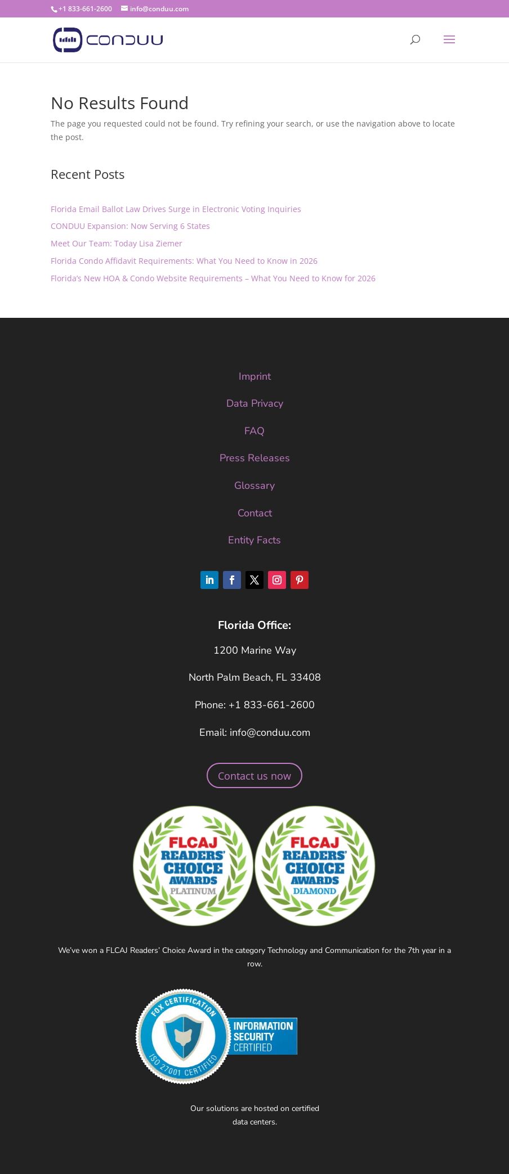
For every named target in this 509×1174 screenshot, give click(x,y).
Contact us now (254, 775)
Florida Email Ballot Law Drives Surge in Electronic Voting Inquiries (176, 209)
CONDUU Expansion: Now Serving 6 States (130, 226)
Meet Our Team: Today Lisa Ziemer (116, 243)
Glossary (254, 485)
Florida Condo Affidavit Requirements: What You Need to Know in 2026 (184, 260)
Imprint (255, 376)
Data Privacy (254, 403)
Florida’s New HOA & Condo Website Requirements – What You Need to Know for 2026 (213, 278)
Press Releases (255, 458)
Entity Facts (254, 540)
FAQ (254, 431)
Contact (255, 513)
